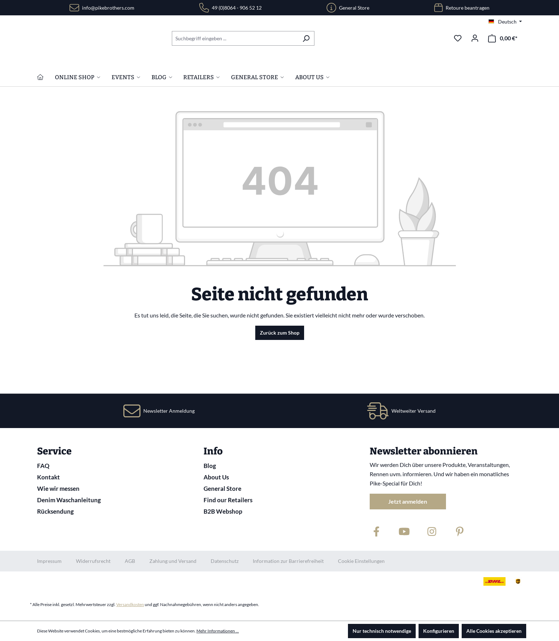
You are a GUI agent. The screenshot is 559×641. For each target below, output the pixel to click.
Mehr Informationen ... (217, 631)
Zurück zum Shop (279, 379)
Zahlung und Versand (172, 561)
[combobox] (235, 38)
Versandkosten (130, 604)
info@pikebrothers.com (108, 8)
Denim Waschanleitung (69, 500)
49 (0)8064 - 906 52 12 (237, 8)
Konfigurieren (438, 631)
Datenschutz (225, 561)
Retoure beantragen (467, 8)
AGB (130, 561)
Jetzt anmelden (407, 501)
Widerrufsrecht (93, 561)
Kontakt (48, 477)
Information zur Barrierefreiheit (288, 561)
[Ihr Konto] (474, 38)
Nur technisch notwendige (382, 631)
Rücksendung (55, 511)
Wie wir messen (58, 488)
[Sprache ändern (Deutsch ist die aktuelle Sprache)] (505, 22)
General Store (354, 8)
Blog (210, 465)
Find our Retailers (228, 500)
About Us (216, 477)
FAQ (43, 465)
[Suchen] (306, 38)
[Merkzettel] (457, 38)
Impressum (49, 561)
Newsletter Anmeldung (169, 411)
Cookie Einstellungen (361, 561)
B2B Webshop (223, 511)
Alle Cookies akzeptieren (494, 631)
